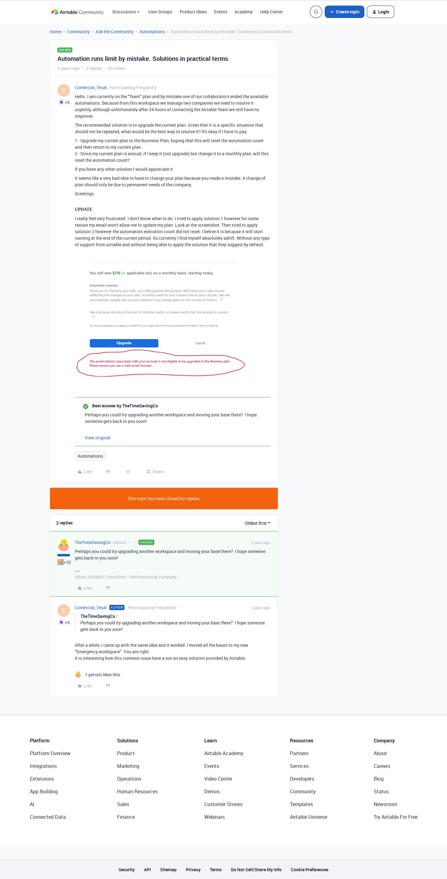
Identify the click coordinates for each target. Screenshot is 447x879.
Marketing (128, 766)
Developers (302, 778)
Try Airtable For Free (396, 816)
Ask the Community (114, 31)
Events (220, 12)
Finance (126, 816)
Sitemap (168, 869)
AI (32, 804)
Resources (301, 740)
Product (126, 753)
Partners (299, 753)
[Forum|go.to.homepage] (77, 12)
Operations (129, 778)
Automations (152, 31)
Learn (210, 740)
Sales (123, 804)
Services (299, 766)
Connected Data (48, 816)
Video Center (218, 778)
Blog (379, 778)
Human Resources (137, 791)
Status (381, 791)
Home (55, 31)
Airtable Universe (308, 816)
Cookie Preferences (309, 869)
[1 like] (97, 674)
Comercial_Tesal (91, 87)
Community (78, 31)
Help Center (271, 12)
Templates (301, 804)
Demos (212, 791)
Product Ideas (193, 12)
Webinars (214, 816)
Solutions (127, 740)
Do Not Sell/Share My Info (256, 869)
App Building (44, 791)
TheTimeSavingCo (93, 542)
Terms (216, 869)
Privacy (193, 869)
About (380, 753)
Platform (40, 740)
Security (127, 869)
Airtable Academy (223, 753)
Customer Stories (223, 804)
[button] (344, 12)
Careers (382, 766)
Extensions (42, 778)
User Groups (160, 12)
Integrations (43, 766)
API (147, 869)
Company (384, 740)
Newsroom (385, 804)
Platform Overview (50, 753)
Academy (244, 12)
